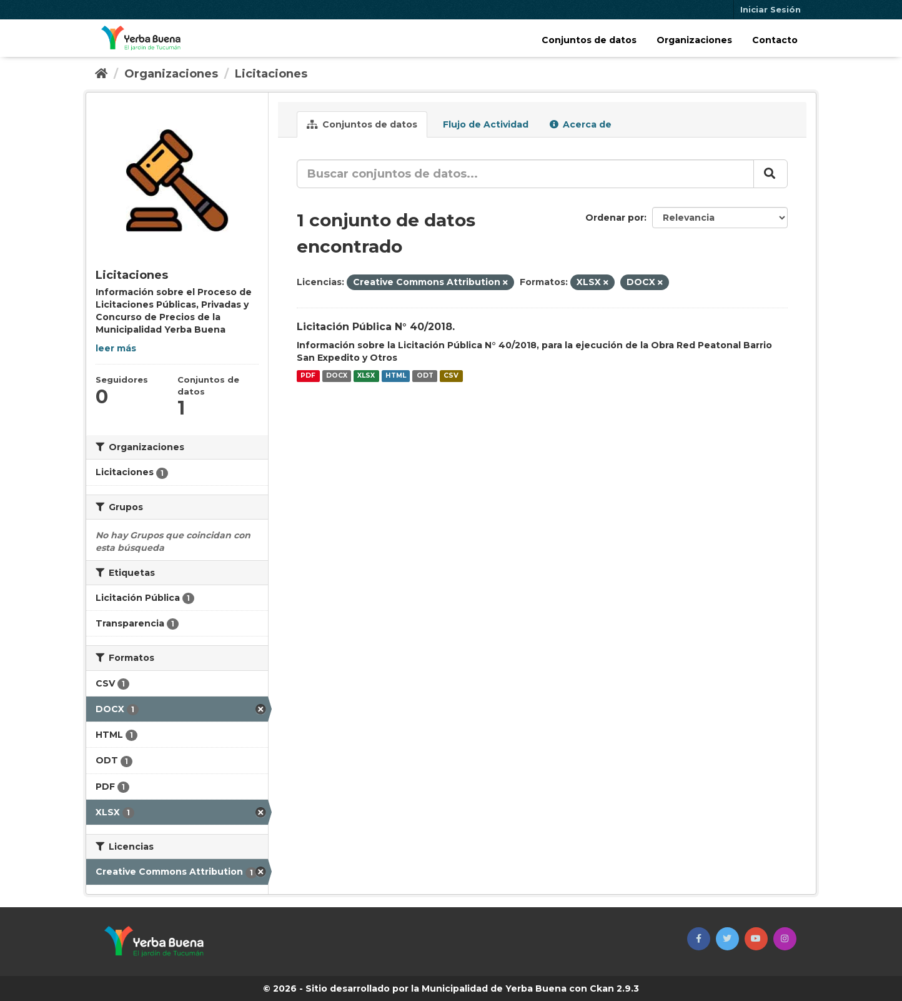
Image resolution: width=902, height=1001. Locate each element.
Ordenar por (614, 217)
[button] (698, 938)
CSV (451, 376)
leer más (116, 348)
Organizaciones (694, 40)
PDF (307, 376)
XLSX (366, 376)
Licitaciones (271, 74)
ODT (425, 376)
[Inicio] (101, 74)
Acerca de (581, 124)
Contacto (775, 40)
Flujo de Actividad (484, 124)
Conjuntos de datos (589, 40)
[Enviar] (770, 173)
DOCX (336, 376)
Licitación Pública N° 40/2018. (376, 327)
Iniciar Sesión (770, 9)
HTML (395, 376)
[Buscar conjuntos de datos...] (525, 173)
